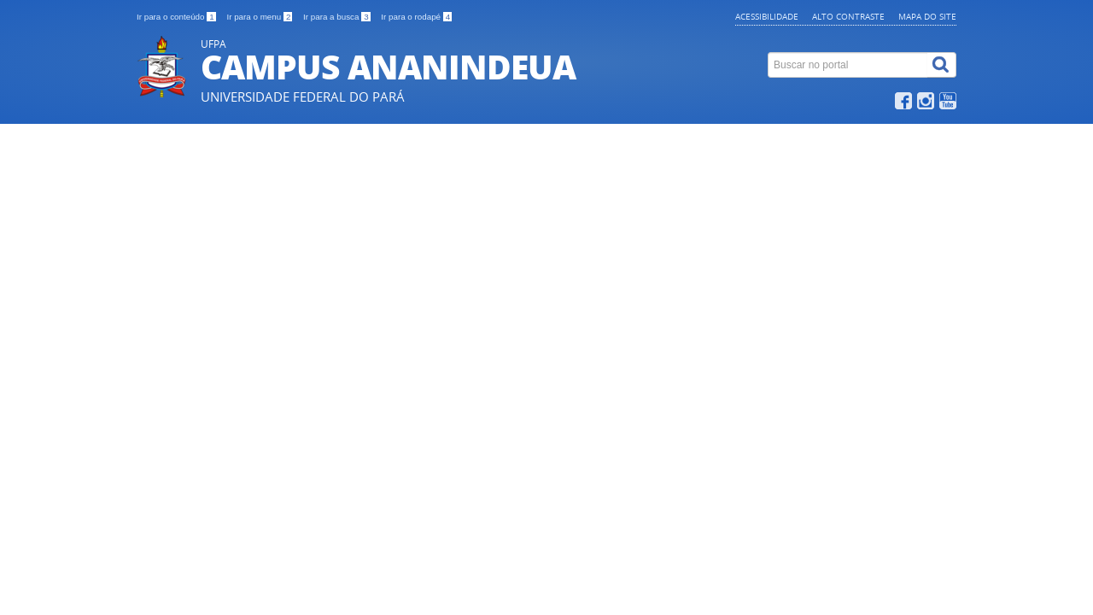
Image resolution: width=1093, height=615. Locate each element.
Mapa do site (927, 16)
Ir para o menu (260, 16)
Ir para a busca (337, 16)
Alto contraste (848, 16)
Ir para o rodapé (416, 16)
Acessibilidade (766, 16)
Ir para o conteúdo (177, 16)
